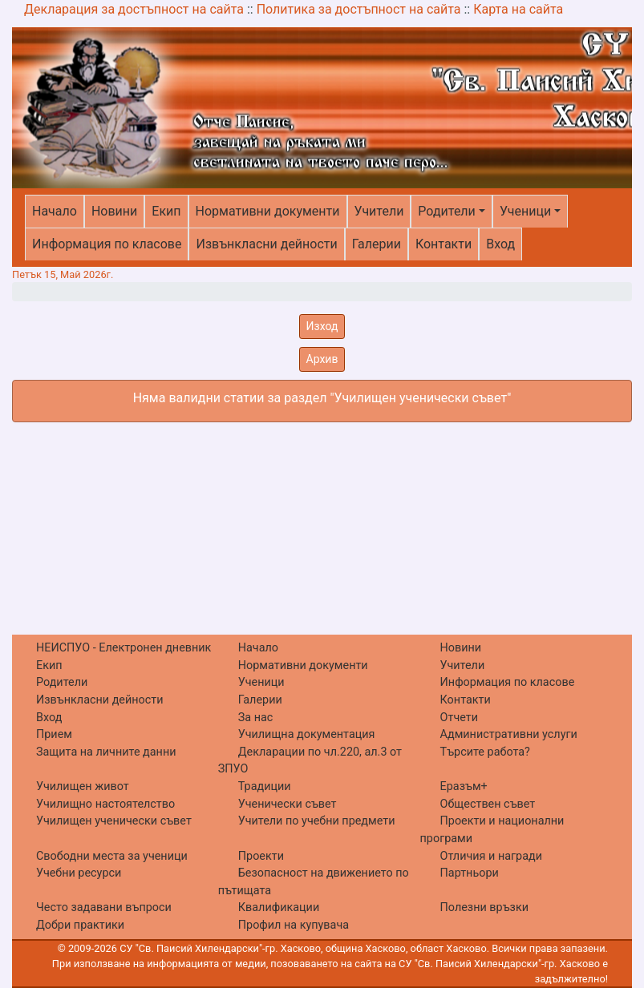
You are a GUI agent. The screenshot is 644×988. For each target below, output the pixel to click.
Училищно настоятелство (105, 804)
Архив (322, 359)
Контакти (443, 244)
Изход (322, 326)
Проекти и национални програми (492, 829)
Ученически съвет (287, 804)
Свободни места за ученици (112, 856)
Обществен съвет (488, 804)
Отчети (459, 717)
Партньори (469, 873)
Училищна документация (306, 734)
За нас (255, 717)
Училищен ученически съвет (114, 821)
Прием (54, 734)
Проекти (261, 856)
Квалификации (278, 907)
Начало (54, 211)
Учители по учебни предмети (316, 821)
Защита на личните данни (106, 752)
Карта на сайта (518, 9)
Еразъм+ (464, 786)
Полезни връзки (484, 907)
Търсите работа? (485, 752)
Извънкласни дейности (266, 244)
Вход (500, 244)
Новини (114, 211)
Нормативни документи (268, 211)
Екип (166, 211)
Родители (446, 211)
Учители (379, 211)
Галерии (376, 244)
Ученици (525, 211)
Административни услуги (508, 734)
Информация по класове (106, 244)
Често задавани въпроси (104, 907)
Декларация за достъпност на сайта (134, 9)
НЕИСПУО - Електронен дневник (123, 648)
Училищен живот (82, 786)
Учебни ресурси (78, 873)
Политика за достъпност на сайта (359, 9)
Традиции (264, 786)
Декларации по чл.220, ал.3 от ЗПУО (310, 760)
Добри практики (80, 925)
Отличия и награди (491, 856)
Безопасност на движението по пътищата (313, 881)
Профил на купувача (293, 925)
